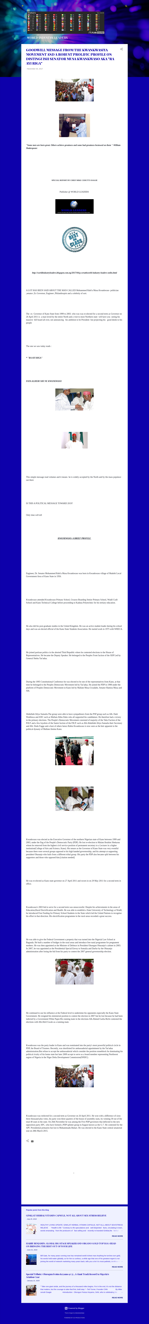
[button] (121, 49)
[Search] (126, 6)
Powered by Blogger (74, 1308)
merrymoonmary (79, 1313)
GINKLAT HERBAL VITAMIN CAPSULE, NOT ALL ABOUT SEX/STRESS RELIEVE (66, 1215)
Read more (117, 1236)
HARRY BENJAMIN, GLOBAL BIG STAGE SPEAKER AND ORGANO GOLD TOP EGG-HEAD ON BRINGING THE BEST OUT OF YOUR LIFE (71, 1245)
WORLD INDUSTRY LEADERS (47, 37)
